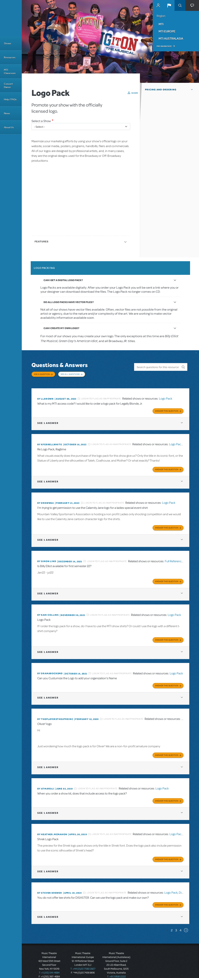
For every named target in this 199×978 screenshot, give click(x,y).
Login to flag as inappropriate (101, 395)
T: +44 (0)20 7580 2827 (82, 960)
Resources (9, 57)
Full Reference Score (178, 557)
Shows (7, 43)
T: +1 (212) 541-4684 (49, 964)
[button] (169, 5)
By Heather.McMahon (52, 827)
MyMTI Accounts (158, 5)
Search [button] (180, 5)
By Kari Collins (48, 610)
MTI (161, 24)
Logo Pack (165, 396)
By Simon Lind (46, 556)
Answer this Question (166, 407)
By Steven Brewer (49, 885)
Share (134, 93)
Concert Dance (8, 85)
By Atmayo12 (45, 782)
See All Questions (70, 374)
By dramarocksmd (50, 667)
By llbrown (45, 396)
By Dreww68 (45, 499)
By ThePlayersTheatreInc (55, 713)
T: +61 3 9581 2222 (116, 968)
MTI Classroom (10, 71)
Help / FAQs (10, 99)
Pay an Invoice (164, 46)
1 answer (47, 419)
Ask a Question (42, 374)
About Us (9, 127)
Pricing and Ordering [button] (160, 89)
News (7, 113)
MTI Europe (167, 31)
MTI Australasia (171, 38)
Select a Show (41, 121)
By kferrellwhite (49, 441)
